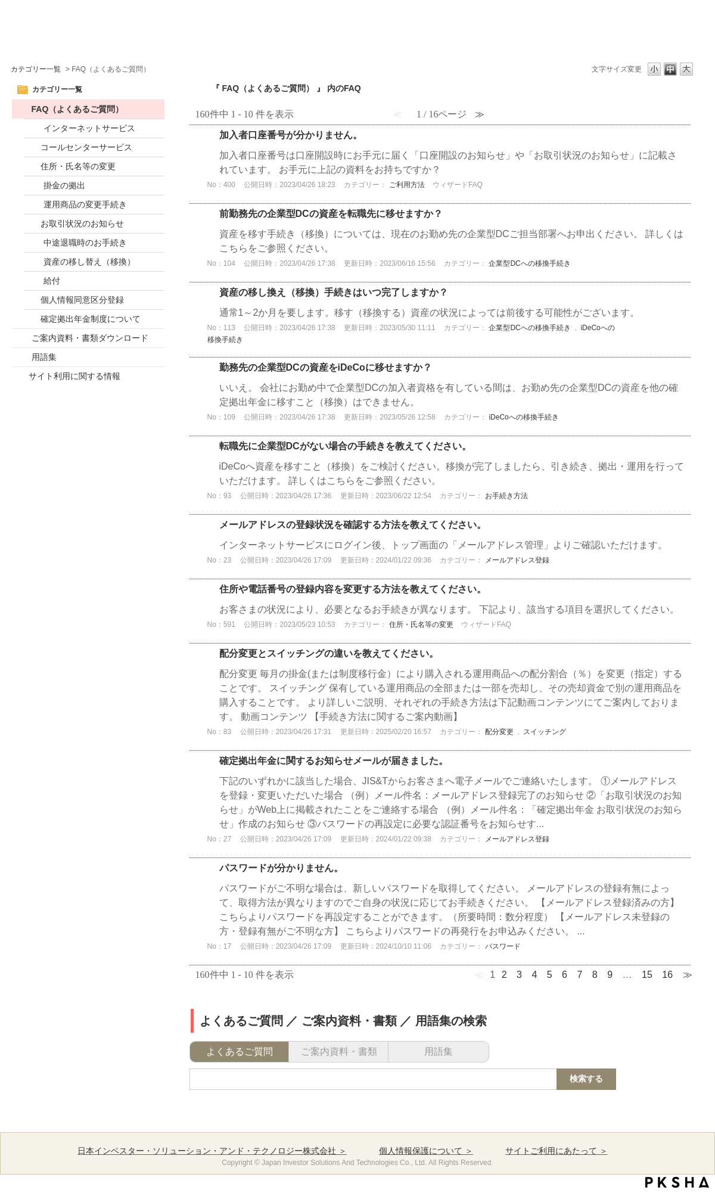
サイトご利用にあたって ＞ (556, 1150)
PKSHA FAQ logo (677, 1182)
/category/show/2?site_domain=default (34, 128)
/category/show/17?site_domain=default (22, 338)
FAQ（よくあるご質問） (78, 109)
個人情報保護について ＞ (426, 1150)
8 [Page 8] (595, 975)
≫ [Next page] (687, 975)
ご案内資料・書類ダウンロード (90, 338)
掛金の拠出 (64, 185)
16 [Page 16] (667, 975)
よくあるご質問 (239, 1051)
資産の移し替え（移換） (89, 261)
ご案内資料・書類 (339, 1051)
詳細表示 (440, 164)
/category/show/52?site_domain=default (22, 109)
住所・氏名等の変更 (78, 166)
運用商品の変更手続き (85, 204)
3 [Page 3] (519, 975)
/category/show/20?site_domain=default (22, 357)
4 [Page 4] (534, 975)
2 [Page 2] (504, 975)
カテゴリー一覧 (36, 69)
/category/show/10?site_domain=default (34, 185)
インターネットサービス (89, 128)
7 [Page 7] (579, 975)
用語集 (44, 357)
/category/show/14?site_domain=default (34, 262)
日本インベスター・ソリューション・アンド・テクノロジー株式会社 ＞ (212, 1150)
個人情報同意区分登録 (82, 300)
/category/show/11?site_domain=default (34, 204)
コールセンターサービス (86, 147)
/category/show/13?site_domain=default (34, 243)
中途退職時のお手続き (85, 242)
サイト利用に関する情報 (74, 376)
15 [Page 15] (647, 975)
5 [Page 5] (549, 975)
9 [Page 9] (610, 975)
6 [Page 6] (564, 975)
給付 (51, 280)
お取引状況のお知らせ (82, 223)
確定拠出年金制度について (91, 319)
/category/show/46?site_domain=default (34, 281)
